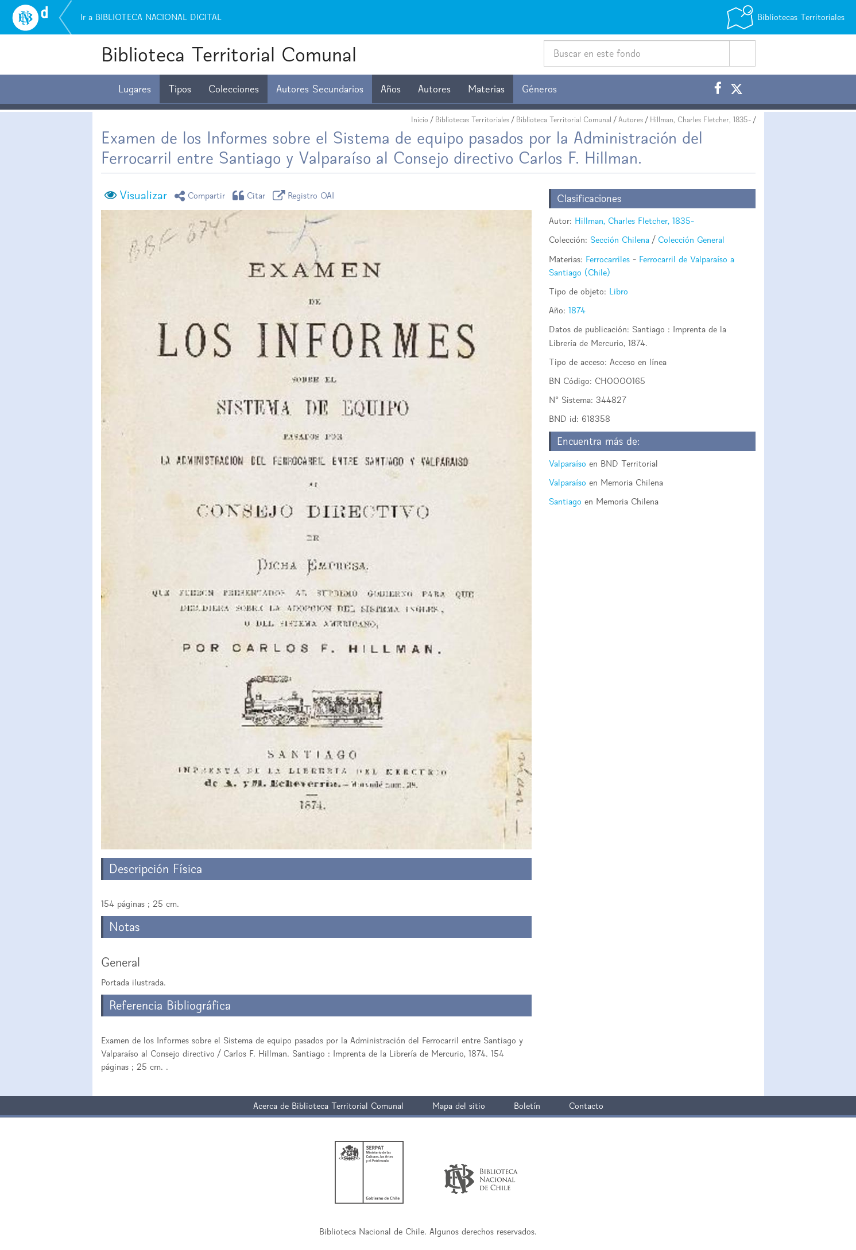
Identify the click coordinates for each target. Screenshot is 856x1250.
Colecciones (233, 89)
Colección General (691, 239)
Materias (486, 89)
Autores (434, 89)
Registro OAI (305, 195)
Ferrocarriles (608, 259)
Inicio (419, 120)
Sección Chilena (619, 239)
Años (391, 89)
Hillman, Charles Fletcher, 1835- (700, 120)
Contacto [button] (586, 1105)
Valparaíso (567, 463)
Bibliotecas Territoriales (472, 120)
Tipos (179, 89)
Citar (251, 195)
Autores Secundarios (319, 89)
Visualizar (143, 195)
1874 (577, 310)
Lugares (134, 89)
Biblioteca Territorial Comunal (229, 54)
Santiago (565, 501)
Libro (618, 291)
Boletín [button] (527, 1105)
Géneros (539, 89)
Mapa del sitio (458, 1105)
